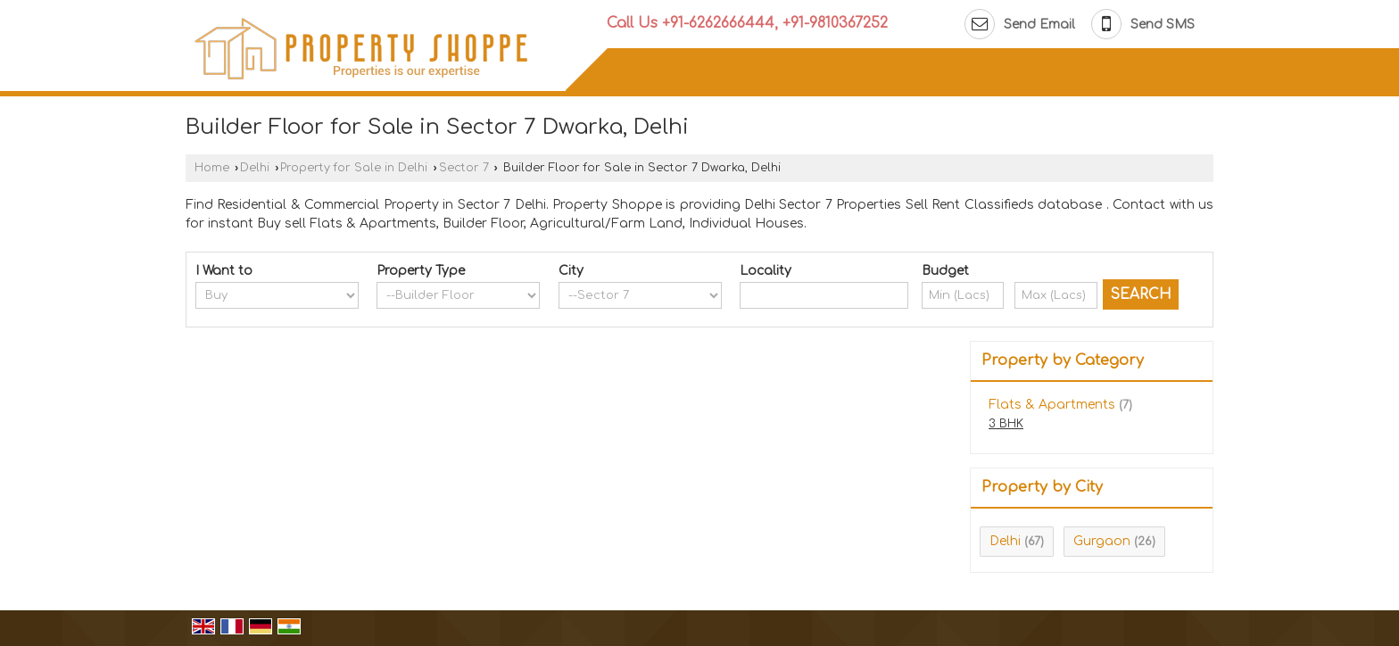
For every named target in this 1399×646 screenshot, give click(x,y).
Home (212, 168)
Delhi (254, 168)
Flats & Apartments (1052, 404)
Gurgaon (1101, 541)
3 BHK (1006, 424)
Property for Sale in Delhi (353, 168)
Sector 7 (464, 168)
